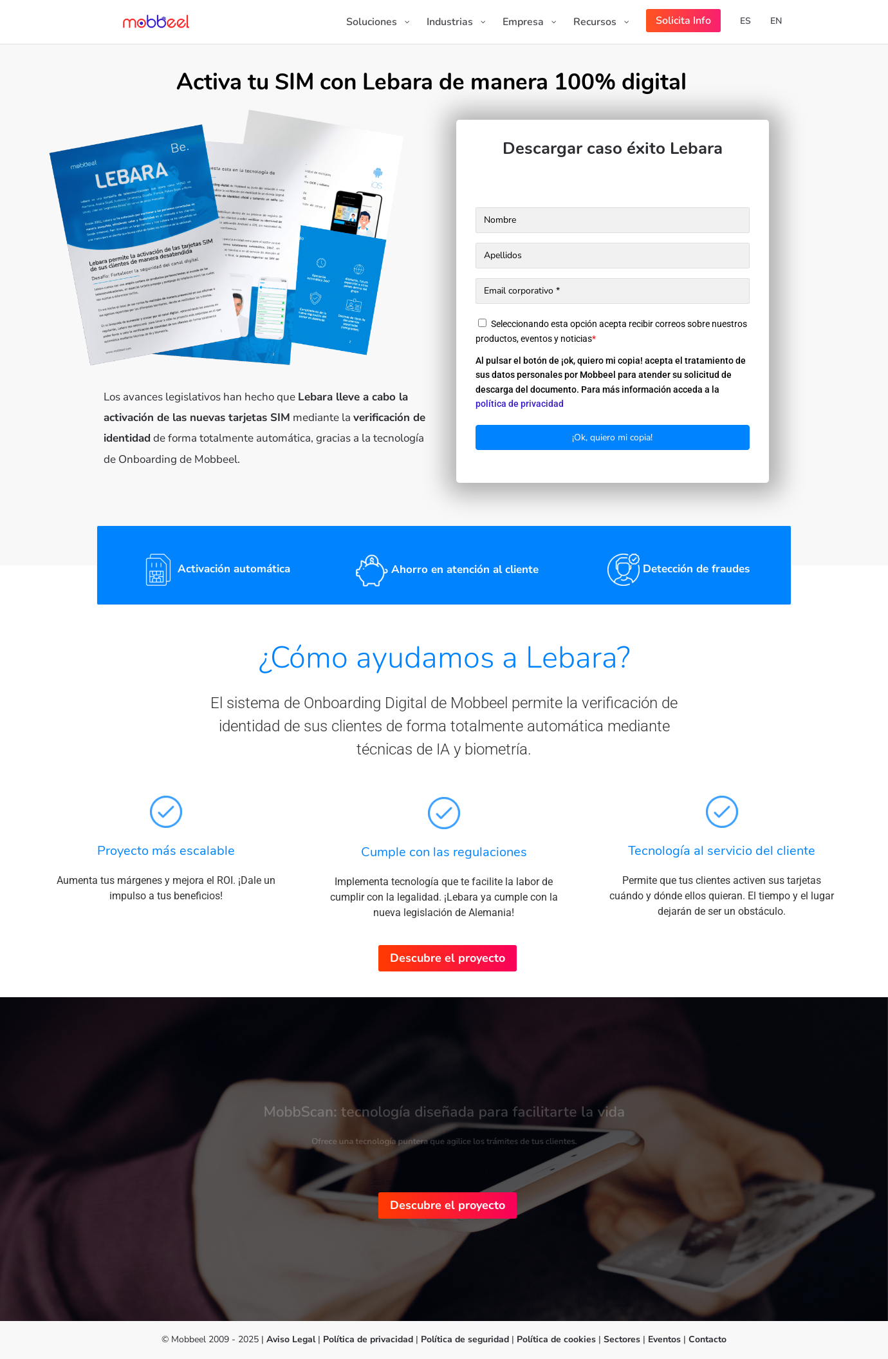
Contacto (707, 1339)
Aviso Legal (290, 1339)
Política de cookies (556, 1339)
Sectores (622, 1339)
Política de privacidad (369, 1339)
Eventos (664, 1339)
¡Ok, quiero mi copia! (612, 437)
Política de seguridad (466, 1339)
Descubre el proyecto (447, 958)
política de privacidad (520, 403)
